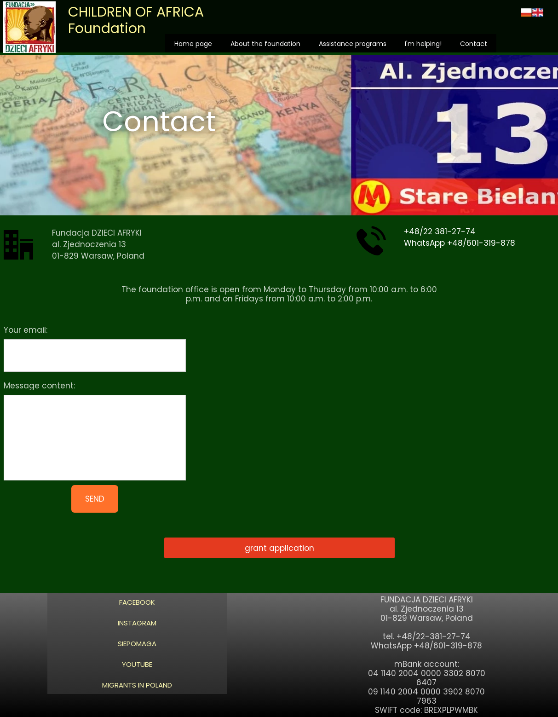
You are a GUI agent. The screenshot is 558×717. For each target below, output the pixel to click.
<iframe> (378, 419)
